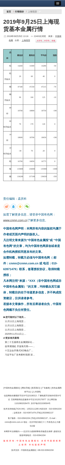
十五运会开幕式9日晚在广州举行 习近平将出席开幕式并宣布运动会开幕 (20, 350)
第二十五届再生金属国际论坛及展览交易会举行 (20, 342)
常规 (53, 41)
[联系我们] (35, 388)
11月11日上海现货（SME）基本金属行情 (16, 321)
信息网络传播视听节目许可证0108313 (20, 396)
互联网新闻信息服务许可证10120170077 (28, 399)
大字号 (39, 41)
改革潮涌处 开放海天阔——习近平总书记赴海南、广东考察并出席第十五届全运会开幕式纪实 (20, 346)
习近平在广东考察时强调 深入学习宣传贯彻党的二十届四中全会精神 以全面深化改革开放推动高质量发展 (20, 354)
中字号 (46, 41)
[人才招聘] (36, 392)
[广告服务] (45, 388)
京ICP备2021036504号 (41, 403)
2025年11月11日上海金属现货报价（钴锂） (16, 334)
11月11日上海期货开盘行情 (16, 329)
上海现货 (26, 40)
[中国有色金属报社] (11, 388)
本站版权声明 (37, 445)
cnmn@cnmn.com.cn (14, 422)
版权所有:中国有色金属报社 (21, 441)
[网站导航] (25, 388)
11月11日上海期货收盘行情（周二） (16, 325)
